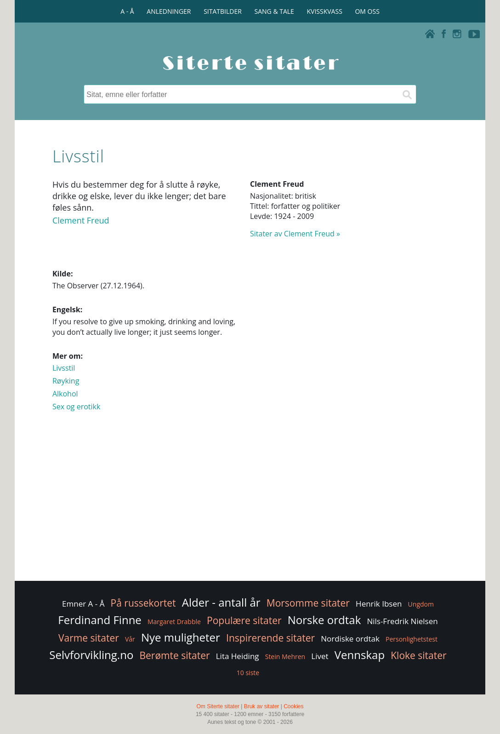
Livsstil (63, 368)
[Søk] (407, 94)
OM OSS (367, 11)
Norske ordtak (324, 619)
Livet (319, 656)
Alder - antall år (221, 602)
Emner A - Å (83, 603)
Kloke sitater (418, 655)
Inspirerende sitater (270, 637)
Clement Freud (80, 220)
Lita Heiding (237, 656)
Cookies (293, 706)
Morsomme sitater (308, 602)
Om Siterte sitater (217, 706)
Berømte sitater (175, 655)
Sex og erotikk (76, 406)
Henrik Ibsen (379, 603)
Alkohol (65, 394)
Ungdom (421, 604)
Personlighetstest (412, 639)
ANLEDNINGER (169, 11)
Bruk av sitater (261, 706)
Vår (130, 639)
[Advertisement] (250, 505)
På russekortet (143, 602)
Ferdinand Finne (99, 619)
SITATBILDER (223, 11)
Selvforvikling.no (91, 654)
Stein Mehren (285, 656)
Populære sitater (244, 620)
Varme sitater (88, 637)
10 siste (248, 672)
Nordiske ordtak (350, 638)
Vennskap (360, 654)
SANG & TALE (274, 11)
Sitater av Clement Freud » (295, 234)
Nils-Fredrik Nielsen (402, 621)
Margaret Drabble (174, 621)
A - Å (127, 11)
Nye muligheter (180, 637)
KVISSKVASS (324, 11)
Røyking (65, 381)
